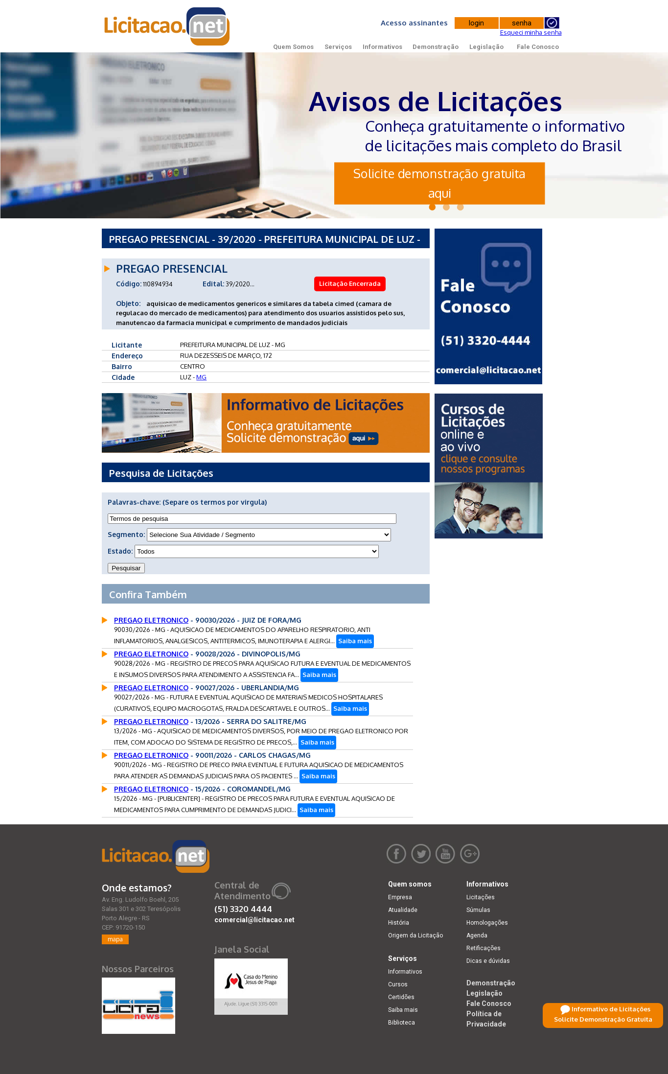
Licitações (480, 897)
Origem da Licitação (415, 935)
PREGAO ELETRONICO (151, 620)
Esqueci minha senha (531, 32)
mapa (115, 939)
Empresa (400, 897)
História (398, 922)
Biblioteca (401, 1022)
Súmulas (478, 910)
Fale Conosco (538, 46)
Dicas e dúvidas (488, 960)
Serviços (338, 46)
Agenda (476, 935)
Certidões (401, 997)
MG (201, 377)
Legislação (486, 46)
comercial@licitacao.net (254, 920)
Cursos (398, 984)
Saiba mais (355, 641)
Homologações (487, 922)
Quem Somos (293, 46)
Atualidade (402, 910)
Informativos (382, 46)
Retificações (483, 948)
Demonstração (436, 46)
